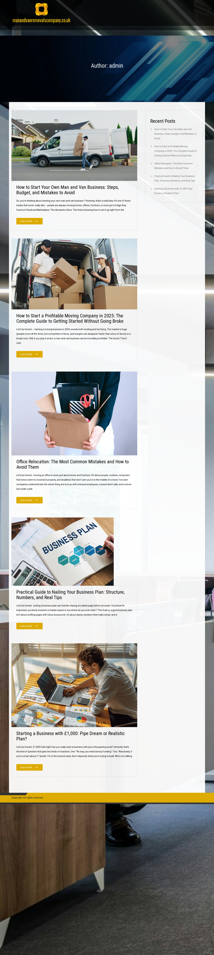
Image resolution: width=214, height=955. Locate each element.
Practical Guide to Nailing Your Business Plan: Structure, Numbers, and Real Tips (70, 605)
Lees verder (31, 220)
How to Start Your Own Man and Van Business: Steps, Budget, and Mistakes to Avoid (67, 189)
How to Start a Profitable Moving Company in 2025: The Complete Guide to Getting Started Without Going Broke (69, 329)
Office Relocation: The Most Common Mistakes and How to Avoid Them (72, 475)
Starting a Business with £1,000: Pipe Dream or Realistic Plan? (70, 747)
